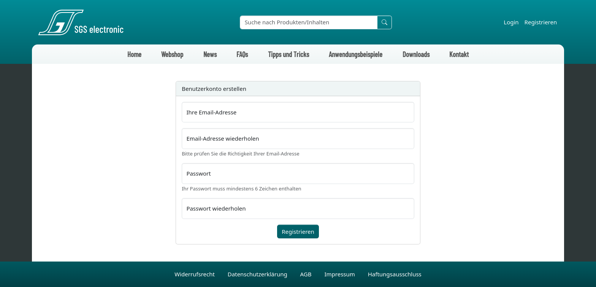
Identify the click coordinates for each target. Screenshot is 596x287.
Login (511, 22)
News (210, 54)
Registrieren (541, 22)
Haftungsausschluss (395, 274)
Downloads (416, 54)
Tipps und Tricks (288, 54)
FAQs (242, 54)
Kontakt (459, 54)
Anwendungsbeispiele (355, 54)
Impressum (340, 274)
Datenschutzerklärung (258, 274)
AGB (306, 274)
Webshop (172, 54)
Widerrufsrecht (195, 274)
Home (134, 54)
